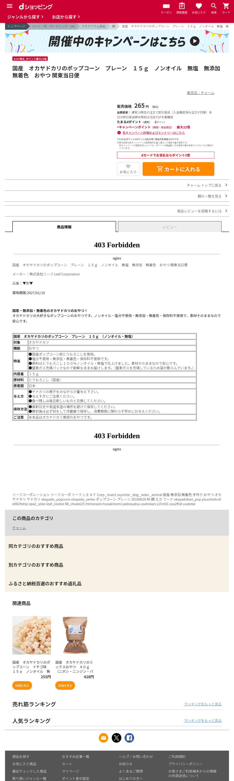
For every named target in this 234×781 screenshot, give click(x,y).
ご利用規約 (177, 756)
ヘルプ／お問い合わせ (136, 756)
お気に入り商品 (24, 763)
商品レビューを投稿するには (199, 211)
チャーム (19, 527)
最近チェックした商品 (29, 771)
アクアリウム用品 (93, 26)
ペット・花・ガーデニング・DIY (53, 26)
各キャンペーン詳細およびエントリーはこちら (154, 132)
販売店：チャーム (200, 92)
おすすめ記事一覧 (75, 756)
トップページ (16, 26)
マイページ (70, 771)
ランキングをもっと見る (203, 704)
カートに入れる (178, 169)
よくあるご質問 (131, 771)
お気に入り (128, 171)
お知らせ (126, 763)
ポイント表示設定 (75, 778)
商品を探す (20, 756)
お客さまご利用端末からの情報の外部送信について (192, 773)
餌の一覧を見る (210, 196)
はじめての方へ (131, 778)
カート (67, 763)
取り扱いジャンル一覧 (29, 778)
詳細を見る (22, 685)
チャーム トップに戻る (204, 185)
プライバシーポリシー (185, 763)
